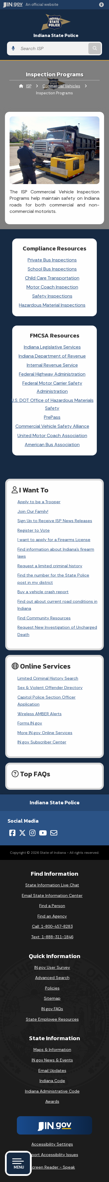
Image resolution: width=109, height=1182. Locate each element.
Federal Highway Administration (52, 374)
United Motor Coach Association (52, 435)
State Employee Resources (52, 1019)
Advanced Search (52, 977)
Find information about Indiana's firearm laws (55, 553)
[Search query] (52, 48)
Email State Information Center (52, 895)
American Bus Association (52, 444)
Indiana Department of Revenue (52, 356)
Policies (52, 988)
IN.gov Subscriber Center (41, 742)
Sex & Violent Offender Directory (50, 687)
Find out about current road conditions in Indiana (57, 605)
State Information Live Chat (52, 885)
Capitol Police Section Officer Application (46, 701)
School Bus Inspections (52, 269)
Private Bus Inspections (52, 260)
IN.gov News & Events (52, 1060)
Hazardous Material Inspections (52, 305)
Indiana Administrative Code (52, 1091)
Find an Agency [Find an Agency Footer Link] (52, 916)
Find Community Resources (44, 618)
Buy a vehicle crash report (43, 591)
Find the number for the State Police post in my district (53, 579)
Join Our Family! (32, 511)
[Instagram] (32, 832)
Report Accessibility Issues (52, 1154)
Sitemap (52, 998)
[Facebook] (12, 832)
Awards (52, 1101)
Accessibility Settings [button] (52, 1144)
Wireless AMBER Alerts (39, 713)
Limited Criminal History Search (47, 678)
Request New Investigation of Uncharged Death (57, 631)
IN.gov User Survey (52, 967)
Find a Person (52, 905)
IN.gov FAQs (52, 1008)
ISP (28, 86)
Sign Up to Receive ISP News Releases (54, 520)
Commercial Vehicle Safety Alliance (52, 426)
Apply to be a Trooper (38, 501)
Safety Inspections (52, 296)
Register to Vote (33, 530)
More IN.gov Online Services (44, 732)
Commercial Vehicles (61, 86)
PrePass (52, 417)
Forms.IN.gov (29, 723)
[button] (102, 4)
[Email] (53, 832)
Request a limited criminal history (49, 565)
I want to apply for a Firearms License (53, 539)
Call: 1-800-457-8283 (52, 926)
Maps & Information (52, 1049)
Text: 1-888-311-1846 (52, 936)
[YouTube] (43, 832)
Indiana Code (52, 1080)
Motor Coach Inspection (52, 287)
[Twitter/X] (22, 832)
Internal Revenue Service (52, 365)
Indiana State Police (55, 35)
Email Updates (52, 1070)
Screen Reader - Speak (52, 1167)
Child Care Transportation (52, 278)
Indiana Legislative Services (52, 347)
